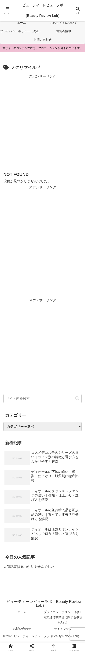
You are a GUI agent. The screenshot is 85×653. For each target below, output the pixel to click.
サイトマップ (63, 628)
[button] (77, 398)
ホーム (22, 612)
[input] (42, 398)
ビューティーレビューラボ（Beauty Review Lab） (42, 10)
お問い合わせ (22, 628)
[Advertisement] (42, 122)
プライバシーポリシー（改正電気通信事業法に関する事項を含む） (63, 617)
